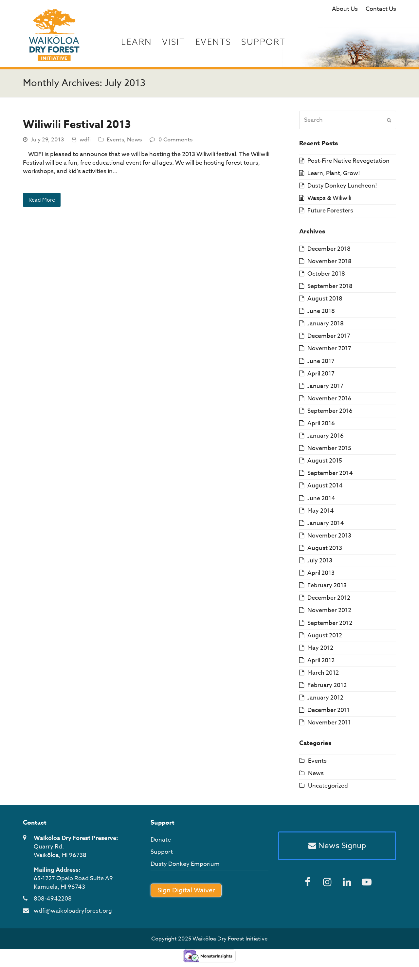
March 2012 (323, 675)
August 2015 (324, 463)
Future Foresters (330, 213)
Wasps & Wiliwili (329, 200)
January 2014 (325, 525)
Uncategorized (328, 787)
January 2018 (325, 325)
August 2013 (324, 550)
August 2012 (324, 637)
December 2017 (328, 338)
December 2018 (329, 250)
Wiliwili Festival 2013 (77, 127)
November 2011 (329, 725)
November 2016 (329, 400)
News (134, 141)
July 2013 (319, 562)
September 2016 (330, 413)
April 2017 (321, 375)
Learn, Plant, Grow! (333, 175)
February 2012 (327, 687)
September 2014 (330, 475)
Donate (161, 842)
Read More (43, 202)
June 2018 (321, 313)
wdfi (85, 141)
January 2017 (325, 388)
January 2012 (325, 700)
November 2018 (329, 263)
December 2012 (328, 600)
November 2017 (329, 350)
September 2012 (329, 625)
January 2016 (325, 438)
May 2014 (320, 512)
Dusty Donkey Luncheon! (342, 188)
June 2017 (321, 363)
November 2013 (329, 537)
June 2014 (321, 500)
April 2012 (321, 662)
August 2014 (325, 488)
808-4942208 (53, 901)
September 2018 (330, 288)
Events (115, 141)
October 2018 (326, 276)
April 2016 (321, 425)
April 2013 (321, 575)
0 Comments (175, 141)
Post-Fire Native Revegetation (348, 163)
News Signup (337, 848)
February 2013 (327, 587)
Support (162, 854)
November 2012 (329, 612)
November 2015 (329, 450)
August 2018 (324, 301)
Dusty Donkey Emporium (185, 866)
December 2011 (328, 712)
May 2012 (320, 650)
